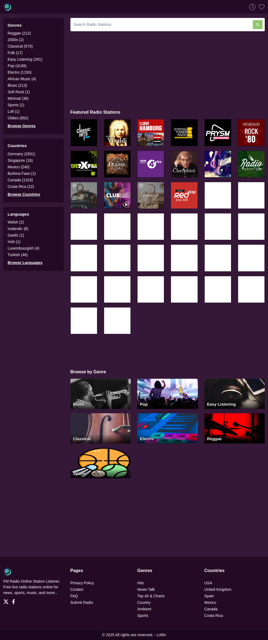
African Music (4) (22, 79)
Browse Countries (24, 194)
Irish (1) (14, 242)
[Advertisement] (167, 70)
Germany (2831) (21, 154)
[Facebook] (14, 600)
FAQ (74, 596)
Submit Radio (81, 602)
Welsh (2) (16, 222)
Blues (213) (17, 85)
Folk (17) (15, 53)
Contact (76, 589)
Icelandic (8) (18, 228)
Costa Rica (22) (21, 186)
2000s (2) (16, 40)
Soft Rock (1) (19, 92)
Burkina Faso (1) (22, 173)
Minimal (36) (18, 98)
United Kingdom (218, 589)
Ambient (144, 609)
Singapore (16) (20, 160)
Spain (209, 596)
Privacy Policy (82, 583)
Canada (211, 609)
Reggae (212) (19, 33)
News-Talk (146, 589)
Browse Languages (25, 262)
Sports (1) (16, 105)
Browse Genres (22, 126)
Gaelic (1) (16, 235)
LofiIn (161, 635)
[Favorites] (260, 7)
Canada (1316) (20, 180)
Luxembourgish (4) (23, 248)
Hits (140, 583)
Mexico (210, 602)
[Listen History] (250, 7)
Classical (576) (20, 46)
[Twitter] (7, 600)
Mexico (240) (19, 167)
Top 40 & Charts (150, 596)
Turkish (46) (18, 255)
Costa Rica (213, 615)
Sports (142, 615)
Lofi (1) (14, 111)
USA (208, 583)
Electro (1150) (20, 72)
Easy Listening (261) (25, 59)
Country (144, 602)
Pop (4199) (17, 66)
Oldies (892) (18, 118)
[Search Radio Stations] (162, 24)
